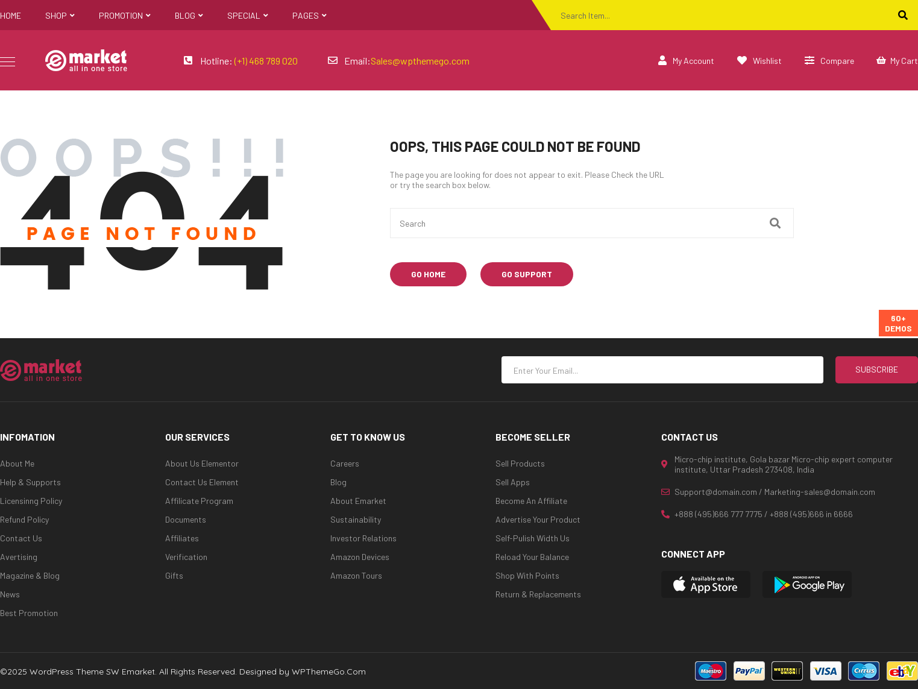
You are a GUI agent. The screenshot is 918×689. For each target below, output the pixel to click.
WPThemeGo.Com (329, 671)
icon (7, 61)
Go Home (428, 274)
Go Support (526, 274)
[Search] (903, 15)
